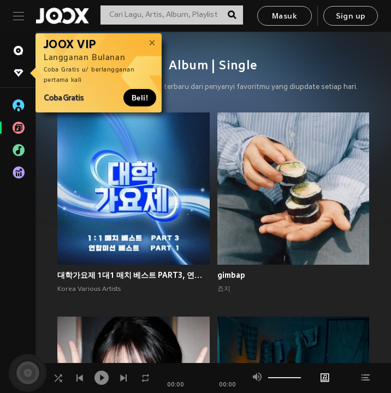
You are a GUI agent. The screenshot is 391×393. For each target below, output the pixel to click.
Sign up (351, 17)
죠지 (223, 289)
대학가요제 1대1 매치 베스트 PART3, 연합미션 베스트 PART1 (133, 275)
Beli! (140, 97)
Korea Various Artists (89, 289)
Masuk (284, 17)
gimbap (231, 275)
